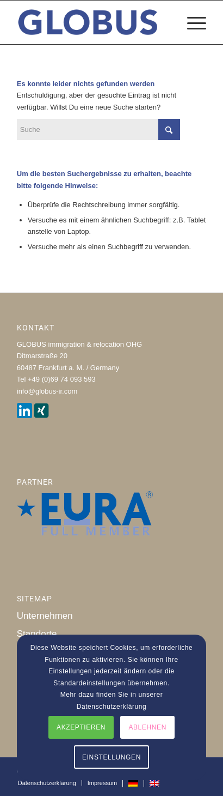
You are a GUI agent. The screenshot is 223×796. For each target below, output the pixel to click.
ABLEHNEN (147, 727)
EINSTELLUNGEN (111, 757)
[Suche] (98, 129)
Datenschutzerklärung (112, 706)
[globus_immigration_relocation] (93, 22)
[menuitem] (191, 22)
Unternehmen (45, 616)
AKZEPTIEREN (81, 727)
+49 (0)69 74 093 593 (62, 379)
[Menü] (191, 22)
